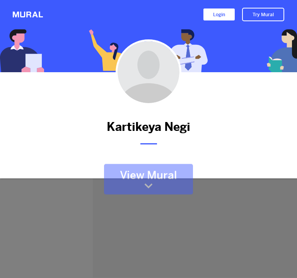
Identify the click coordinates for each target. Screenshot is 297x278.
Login (219, 15)
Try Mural (263, 15)
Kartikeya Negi (148, 127)
